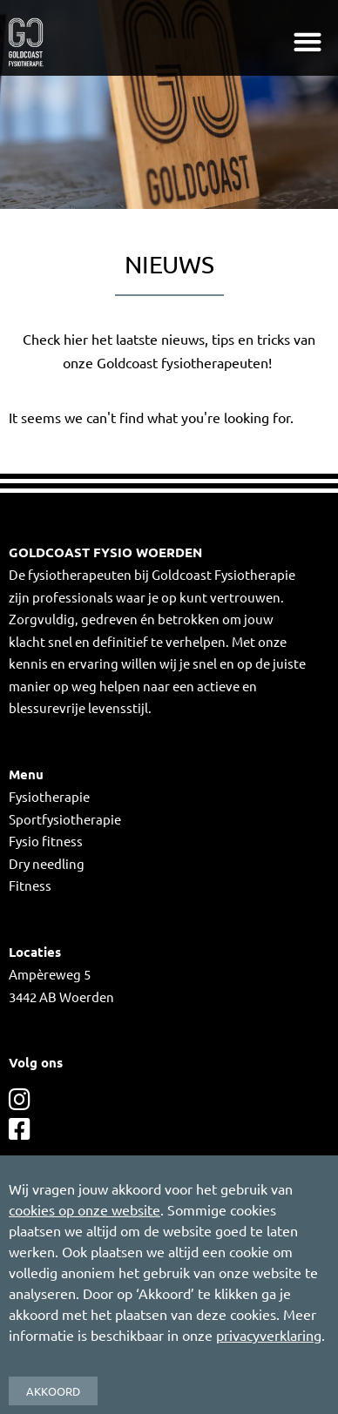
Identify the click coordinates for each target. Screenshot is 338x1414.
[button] (307, 42)
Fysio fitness (46, 840)
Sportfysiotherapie (65, 819)
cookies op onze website (84, 1209)
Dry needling (46, 863)
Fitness (30, 885)
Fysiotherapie (49, 796)
